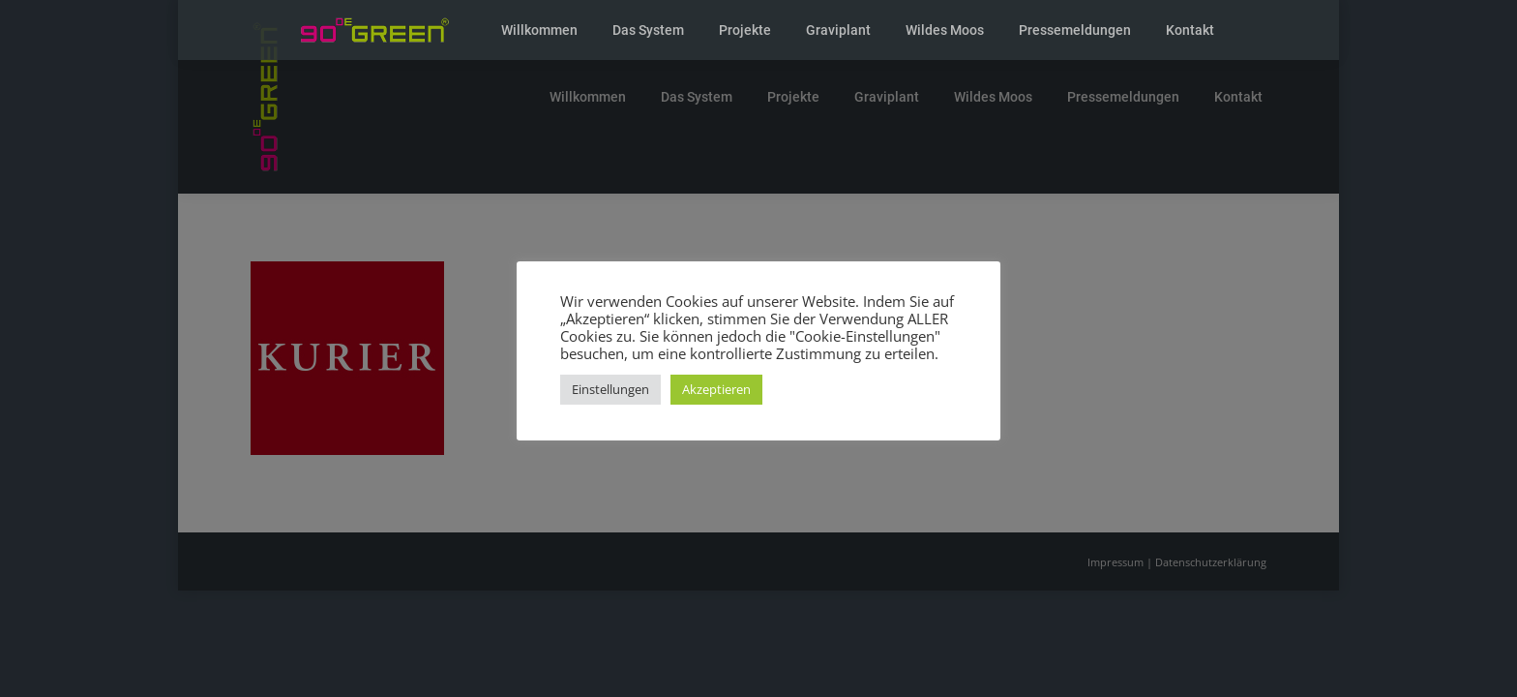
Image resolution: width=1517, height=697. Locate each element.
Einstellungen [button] (610, 389)
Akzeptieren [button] (716, 389)
